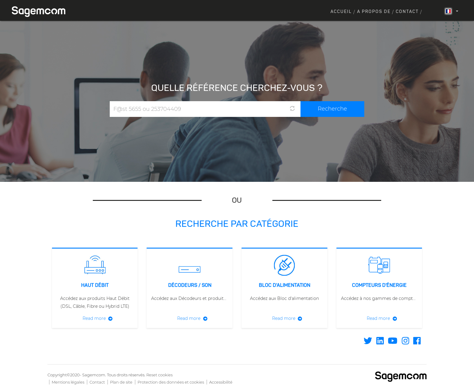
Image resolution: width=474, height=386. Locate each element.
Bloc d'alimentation (284, 285)
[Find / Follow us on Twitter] (368, 342)
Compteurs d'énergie (379, 285)
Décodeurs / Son (189, 285)
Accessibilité (220, 382)
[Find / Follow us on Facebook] (417, 342)
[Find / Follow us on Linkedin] (380, 342)
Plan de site (121, 382)
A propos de (374, 12)
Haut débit (95, 285)
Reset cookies (159, 374)
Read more (94, 318)
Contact (407, 12)
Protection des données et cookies (171, 382)
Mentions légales (68, 382)
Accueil (341, 12)
